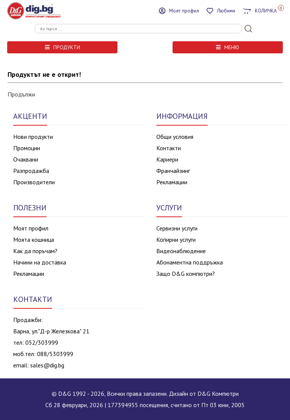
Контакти (168, 148)
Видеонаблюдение (181, 251)
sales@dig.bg (47, 365)
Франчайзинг (173, 170)
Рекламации (171, 182)
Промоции (26, 148)
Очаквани (25, 159)
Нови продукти (33, 136)
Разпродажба (31, 170)
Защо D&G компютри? (185, 273)
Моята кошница (33, 239)
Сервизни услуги (176, 228)
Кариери (167, 159)
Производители (34, 182)
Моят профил (30, 228)
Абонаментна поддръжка (189, 262)
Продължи (21, 94)
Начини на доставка (39, 262)
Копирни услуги (176, 239)
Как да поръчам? (35, 251)
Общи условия (174, 136)
